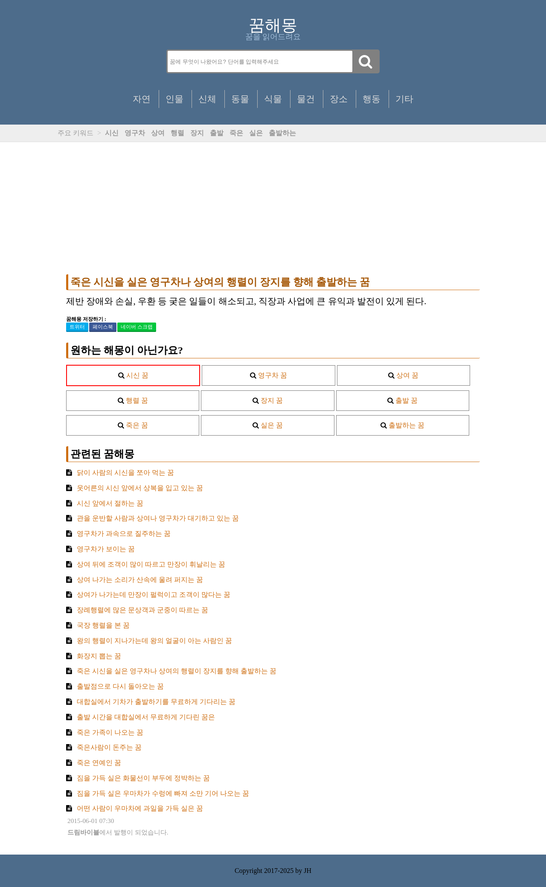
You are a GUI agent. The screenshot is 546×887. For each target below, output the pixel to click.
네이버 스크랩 (137, 327)
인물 (174, 99)
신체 (207, 99)
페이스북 (103, 327)
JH (307, 870)
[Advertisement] (273, 208)
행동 (371, 99)
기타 (404, 99)
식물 (273, 99)
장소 (339, 99)
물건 (306, 99)
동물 (240, 99)
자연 (142, 99)
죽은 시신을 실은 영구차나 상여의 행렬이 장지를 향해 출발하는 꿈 (220, 282)
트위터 (77, 327)
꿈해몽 (273, 25)
